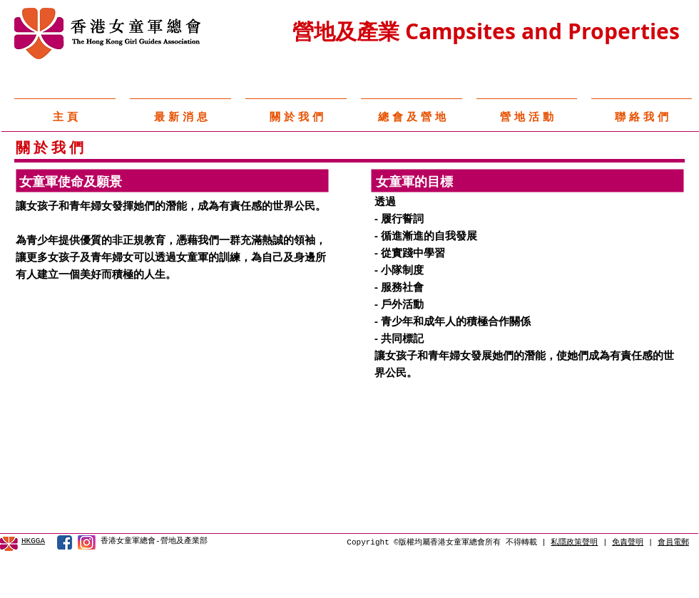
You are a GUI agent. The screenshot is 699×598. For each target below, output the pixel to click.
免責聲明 (627, 542)
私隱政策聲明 (574, 542)
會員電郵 (673, 542)
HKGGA (33, 541)
